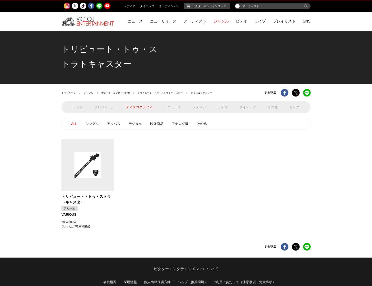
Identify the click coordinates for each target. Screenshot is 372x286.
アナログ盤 (180, 124)
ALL (74, 124)
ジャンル (221, 21)
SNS (307, 21)
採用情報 (130, 282)
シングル (92, 124)
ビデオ (241, 21)
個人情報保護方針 (157, 282)
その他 (202, 124)
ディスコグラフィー (141, 107)
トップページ (68, 92)
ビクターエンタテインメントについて (186, 269)
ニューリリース (163, 21)
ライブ (260, 21)
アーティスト (195, 21)
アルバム (113, 124)
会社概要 (109, 282)
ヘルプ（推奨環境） (193, 282)
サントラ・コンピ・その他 (115, 92)
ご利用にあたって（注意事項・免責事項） (244, 282)
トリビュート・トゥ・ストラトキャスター (160, 92)
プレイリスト (284, 21)
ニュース (135, 21)
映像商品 (156, 124)
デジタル (135, 124)
